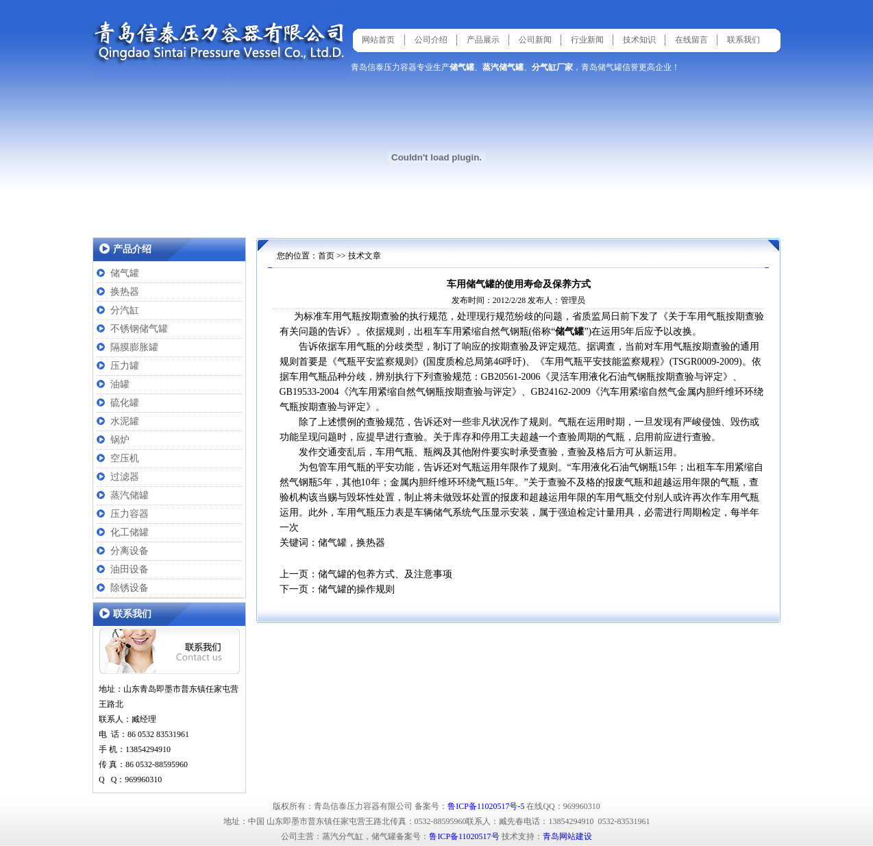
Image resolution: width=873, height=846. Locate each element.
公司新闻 (535, 40)
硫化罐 (124, 403)
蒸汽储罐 (129, 495)
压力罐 (124, 366)
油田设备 (129, 569)
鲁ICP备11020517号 (464, 836)
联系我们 (743, 40)
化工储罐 (129, 532)
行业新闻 (587, 40)
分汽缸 (124, 310)
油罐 (120, 384)
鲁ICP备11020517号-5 (485, 806)
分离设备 (129, 551)
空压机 (124, 458)
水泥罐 (124, 421)
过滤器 (124, 477)
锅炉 (120, 440)
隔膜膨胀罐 (134, 347)
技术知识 (639, 40)
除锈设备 (129, 588)
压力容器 (129, 514)
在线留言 (691, 40)
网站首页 (378, 40)
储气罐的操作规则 (356, 589)
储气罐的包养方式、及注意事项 (385, 574)
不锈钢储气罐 (139, 329)
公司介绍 (431, 40)
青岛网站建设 (567, 836)
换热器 (124, 292)
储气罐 (124, 273)
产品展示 (483, 40)
